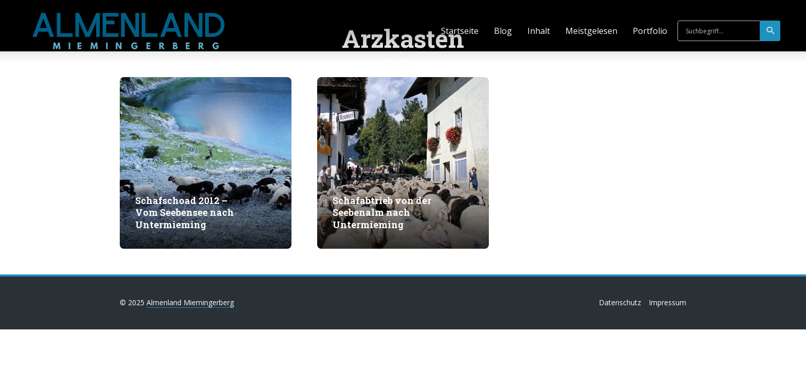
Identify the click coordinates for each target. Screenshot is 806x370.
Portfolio (650, 30)
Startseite (460, 30)
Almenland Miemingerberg (190, 302)
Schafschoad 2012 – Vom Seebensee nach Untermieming (184, 213)
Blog (503, 30)
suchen (770, 31)
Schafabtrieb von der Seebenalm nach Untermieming (382, 213)
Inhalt (538, 30)
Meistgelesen (591, 30)
